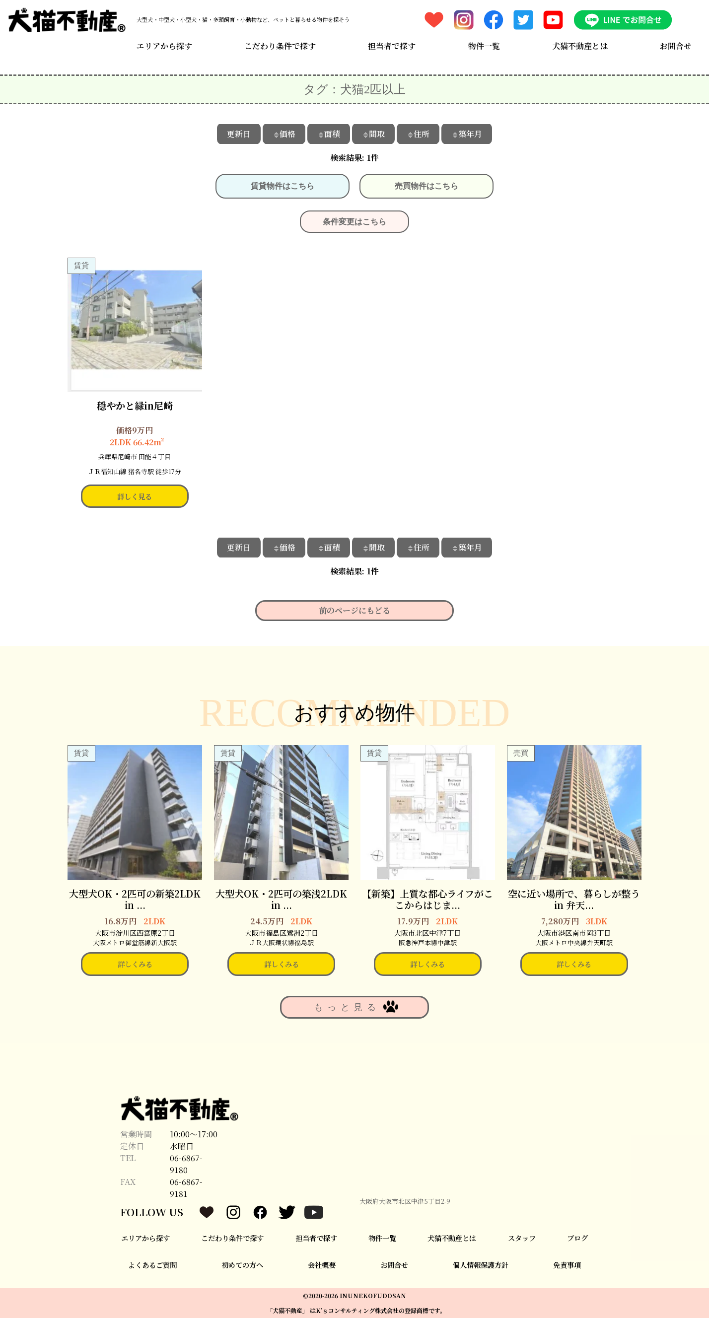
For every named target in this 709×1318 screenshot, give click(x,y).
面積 (328, 133)
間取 (373, 133)
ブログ (577, 1238)
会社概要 (322, 1264)
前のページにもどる (354, 610)
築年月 (466, 133)
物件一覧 (484, 46)
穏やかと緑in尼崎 (135, 405)
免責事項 (567, 1264)
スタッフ (522, 1238)
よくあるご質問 (152, 1264)
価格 (284, 133)
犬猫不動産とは (580, 46)
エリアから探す (164, 46)
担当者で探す (392, 46)
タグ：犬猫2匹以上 (354, 89)
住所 (418, 133)
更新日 (239, 133)
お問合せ (676, 46)
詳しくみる (135, 964)
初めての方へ (242, 1264)
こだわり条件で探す (280, 46)
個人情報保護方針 (480, 1264)
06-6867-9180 (186, 1164)
